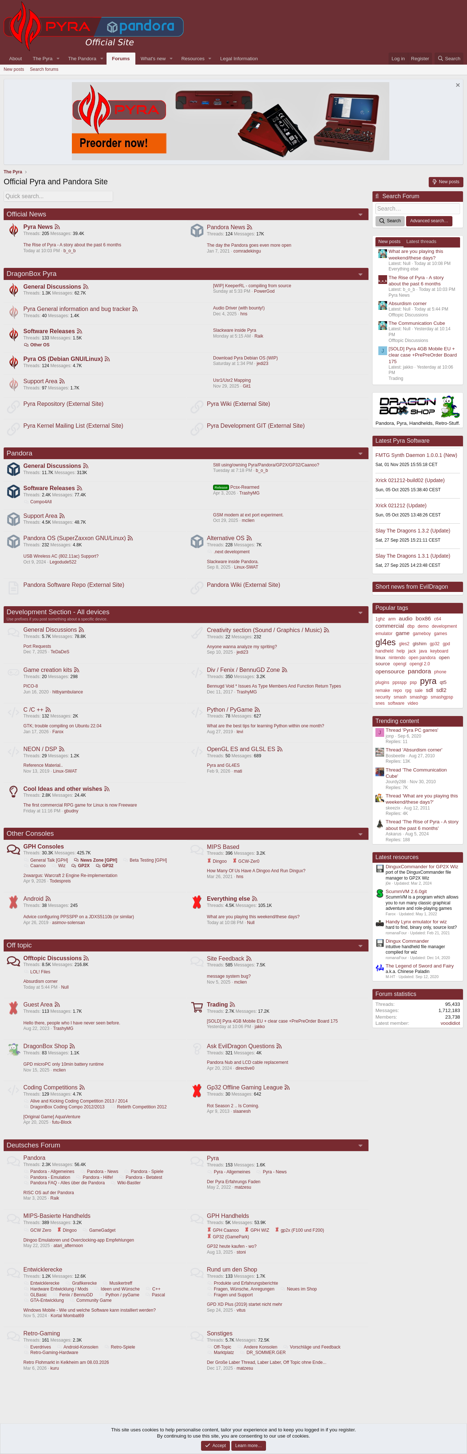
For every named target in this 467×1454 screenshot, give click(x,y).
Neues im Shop (298, 1299)
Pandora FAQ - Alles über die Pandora (64, 1192)
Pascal (155, 1304)
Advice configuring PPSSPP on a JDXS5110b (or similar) (79, 923)
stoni (241, 1262)
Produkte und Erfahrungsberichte (242, 1293)
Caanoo (35, 872)
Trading (217, 1012)
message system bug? (229, 983)
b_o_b (70, 250)
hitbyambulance (68, 696)
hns (243, 313)
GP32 (105, 872)
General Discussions (52, 286)
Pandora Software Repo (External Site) (74, 589)
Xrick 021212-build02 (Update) (410, 479)
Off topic (19, 952)
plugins (382, 681)
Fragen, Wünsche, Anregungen (241, 1299)
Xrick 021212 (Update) (401, 504)
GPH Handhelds (228, 1226)
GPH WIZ (257, 1240)
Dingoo (217, 867)
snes (380, 702)
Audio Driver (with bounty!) (239, 308)
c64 (437, 617)
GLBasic (35, 1304)
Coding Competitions (51, 1096)
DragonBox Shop (46, 1054)
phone (440, 670)
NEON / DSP (40, 754)
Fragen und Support (230, 1304)
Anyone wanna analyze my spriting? (242, 651)
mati (238, 776)
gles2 (404, 642)
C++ (153, 1299)
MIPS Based (223, 853)
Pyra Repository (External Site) (64, 405)
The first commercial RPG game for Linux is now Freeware (80, 810)
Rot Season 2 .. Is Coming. (233, 1114)
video (413, 702)
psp (413, 681)
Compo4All (38, 504)
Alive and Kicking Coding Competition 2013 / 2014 (76, 1109)
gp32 (435, 642)
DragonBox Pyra (32, 273)
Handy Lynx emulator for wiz (416, 920)
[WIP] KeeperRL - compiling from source (252, 285)
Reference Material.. (43, 770)
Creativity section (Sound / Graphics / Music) (265, 634)
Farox (58, 736)
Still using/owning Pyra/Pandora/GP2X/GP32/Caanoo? (266, 467)
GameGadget (99, 1240)
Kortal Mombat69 (67, 1325)
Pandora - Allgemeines (49, 1181)
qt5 (443, 681)
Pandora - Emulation (47, 1186)
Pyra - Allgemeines (229, 1181)
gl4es (385, 641)
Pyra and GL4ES (223, 770)
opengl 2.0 (419, 662)
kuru (55, 1378)
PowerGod (264, 290)
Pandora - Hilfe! (94, 1186)
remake (382, 689)
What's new (153, 58)
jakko (260, 1034)
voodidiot (450, 1022)
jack (412, 650)
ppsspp (400, 681)
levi (240, 736)
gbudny (71, 816)
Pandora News (226, 226)
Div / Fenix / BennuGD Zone (243, 675)
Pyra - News (271, 1181)
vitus (241, 1320)
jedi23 (262, 364)
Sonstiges (220, 1344)
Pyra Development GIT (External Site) (256, 427)
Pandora (19, 455)
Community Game (91, 1310)
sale (419, 689)
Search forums (44, 69)
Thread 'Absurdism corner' (414, 748)
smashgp (419, 696)
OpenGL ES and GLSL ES (241, 754)
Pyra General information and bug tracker (77, 309)
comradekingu (247, 250)
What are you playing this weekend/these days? (253, 923)
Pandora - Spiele (144, 1181)
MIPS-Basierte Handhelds (57, 1226)
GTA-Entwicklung (44, 1310)
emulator (384, 632)
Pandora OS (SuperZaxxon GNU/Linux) (75, 542)
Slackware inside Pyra (234, 330)
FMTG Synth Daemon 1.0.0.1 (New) (416, 454)
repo (397, 689)
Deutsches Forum (33, 1154)
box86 (423, 617)
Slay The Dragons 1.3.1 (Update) (412, 555)
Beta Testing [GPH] (145, 866)
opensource (390, 670)
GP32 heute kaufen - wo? (232, 1256)
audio (406, 617)
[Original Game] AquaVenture (52, 1125)
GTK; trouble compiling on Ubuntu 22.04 (63, 731)
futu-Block (62, 1131)
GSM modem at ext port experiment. (248, 518)
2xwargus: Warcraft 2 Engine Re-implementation (71, 882)
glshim (420, 642)
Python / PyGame (230, 714)
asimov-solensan (69, 929)
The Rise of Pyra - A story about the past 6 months (72, 244)
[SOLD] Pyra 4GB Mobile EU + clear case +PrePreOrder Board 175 (272, 1029)
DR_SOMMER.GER (263, 1363)
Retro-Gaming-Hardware (51, 1363)
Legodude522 (63, 565)
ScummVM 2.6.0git (406, 890)
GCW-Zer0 (246, 867)
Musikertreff (117, 1293)
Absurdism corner (41, 989)
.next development (228, 555)
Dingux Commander (407, 939)
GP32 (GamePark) (228, 1246)
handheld (384, 650)
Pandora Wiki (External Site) (244, 589)
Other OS (37, 345)
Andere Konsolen (257, 1357)
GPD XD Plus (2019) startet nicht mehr (245, 1314)
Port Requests (37, 651)
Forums (121, 58)
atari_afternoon (69, 1255)
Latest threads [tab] (421, 240)
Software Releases (49, 331)
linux (380, 656)
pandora (419, 670)
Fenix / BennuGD (73, 1304)
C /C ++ (34, 714)
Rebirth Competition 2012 (139, 1115)
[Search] (449, 59)
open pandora (422, 656)
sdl (429, 689)
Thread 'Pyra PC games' (412, 729)
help (401, 650)
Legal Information (239, 58)
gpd (446, 642)
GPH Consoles (44, 853)
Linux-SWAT (247, 570)
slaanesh (242, 1120)
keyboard (439, 650)
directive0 (245, 1076)
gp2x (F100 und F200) (299, 1240)
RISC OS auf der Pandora (49, 1202)
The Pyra (43, 58)
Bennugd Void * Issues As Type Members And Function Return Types (274, 690)
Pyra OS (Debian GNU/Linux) (63, 360)
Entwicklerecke (43, 1280)
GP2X (81, 872)
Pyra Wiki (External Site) (238, 405)
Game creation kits (48, 675)
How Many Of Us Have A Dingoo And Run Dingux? (256, 877)
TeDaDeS (60, 656)
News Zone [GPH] (96, 866)
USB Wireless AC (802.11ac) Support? (61, 559)
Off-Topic (219, 1357)
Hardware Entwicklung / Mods (56, 1299)
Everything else (228, 906)
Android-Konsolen (78, 1357)
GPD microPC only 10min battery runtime (64, 1072)
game (402, 632)
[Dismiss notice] (457, 86)
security (382, 696)
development (444, 625)
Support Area (41, 382)
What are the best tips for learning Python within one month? (266, 731)
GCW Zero (37, 1240)
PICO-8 (31, 690)
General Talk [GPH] (46, 866)
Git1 (247, 387)
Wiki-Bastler (126, 1192)
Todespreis (60, 887)
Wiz (58, 872)
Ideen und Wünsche (117, 1299)
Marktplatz (220, 1363)
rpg (408, 689)
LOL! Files (37, 979)
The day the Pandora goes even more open (249, 244)
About (15, 58)
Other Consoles (30, 839)
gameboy (422, 632)
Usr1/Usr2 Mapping (232, 381)
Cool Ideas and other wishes (63, 795)
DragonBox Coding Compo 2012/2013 (64, 1115)
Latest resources (396, 856)
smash (400, 696)
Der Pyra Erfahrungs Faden (234, 1190)
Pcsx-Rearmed (236, 490)
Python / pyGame (119, 1304)
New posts (14, 69)
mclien (248, 523)
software (396, 702)
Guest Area (38, 1012)
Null (251, 929)
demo (423, 625)
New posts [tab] (389, 240)
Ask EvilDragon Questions (241, 1054)
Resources (193, 58)
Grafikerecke (81, 1293)
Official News (26, 213)
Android (34, 906)
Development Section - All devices (58, 616)
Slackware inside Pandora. (233, 565)
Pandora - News (99, 1181)
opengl (399, 662)
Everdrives (37, 1357)
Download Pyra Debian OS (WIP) (245, 358)
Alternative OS (226, 542)
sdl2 (441, 689)
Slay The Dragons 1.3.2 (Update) (412, 529)
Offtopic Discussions (53, 966)
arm (392, 617)
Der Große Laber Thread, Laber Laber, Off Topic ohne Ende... (267, 1373)
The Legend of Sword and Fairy (420, 964)
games (440, 632)
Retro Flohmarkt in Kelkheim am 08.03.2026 (66, 1373)
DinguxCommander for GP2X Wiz (422, 865)
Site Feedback (225, 966)
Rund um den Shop (232, 1280)
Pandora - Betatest (141, 1186)
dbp (410, 625)
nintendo (397, 656)
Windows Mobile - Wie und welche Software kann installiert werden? (90, 1320)
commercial (389, 625)
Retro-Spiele (120, 1357)
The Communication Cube (417, 322)
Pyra (213, 1167)
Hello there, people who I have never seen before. (72, 1031)
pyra (428, 679)
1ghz (380, 617)
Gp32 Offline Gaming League (245, 1096)
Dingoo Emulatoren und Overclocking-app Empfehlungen (79, 1249)
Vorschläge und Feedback (312, 1357)
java (423, 650)
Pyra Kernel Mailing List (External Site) (74, 427)
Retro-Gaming (42, 1344)
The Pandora (82, 58)
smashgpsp (442, 696)
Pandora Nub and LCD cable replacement (248, 1070)
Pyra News (38, 226)
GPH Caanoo (223, 1240)
